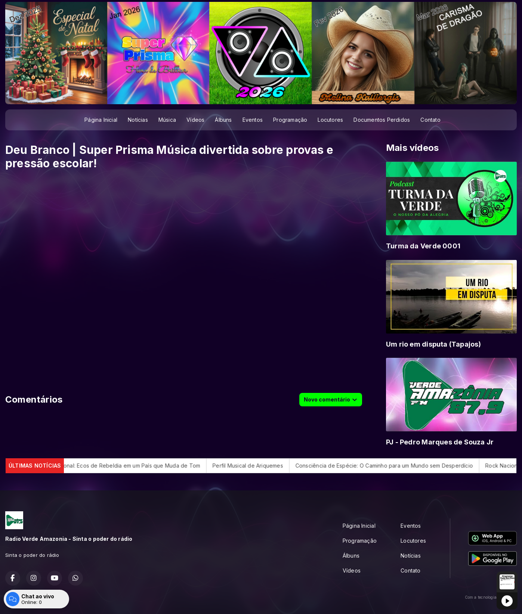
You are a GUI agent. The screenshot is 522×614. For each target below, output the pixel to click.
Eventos (253, 120)
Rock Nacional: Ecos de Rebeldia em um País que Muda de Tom (132, 465)
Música (167, 120)
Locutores (330, 120)
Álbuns (223, 120)
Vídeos (195, 120)
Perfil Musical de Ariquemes (261, 465)
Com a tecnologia (491, 597)
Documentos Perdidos (381, 120)
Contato (430, 120)
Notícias (138, 120)
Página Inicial (100, 120)
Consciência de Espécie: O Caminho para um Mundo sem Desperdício (398, 465)
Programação (290, 120)
